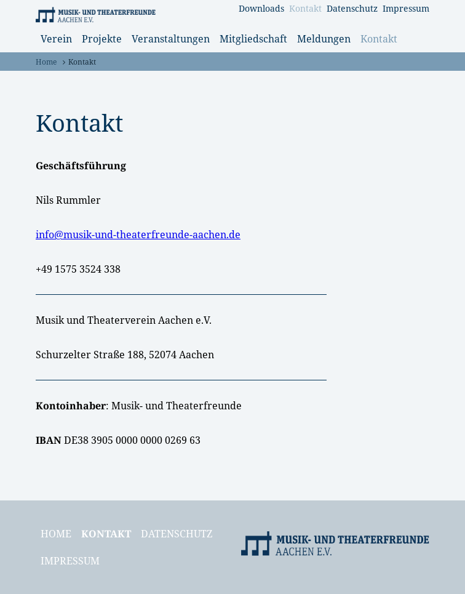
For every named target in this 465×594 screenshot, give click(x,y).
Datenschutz (352, 8)
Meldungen (324, 39)
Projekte (102, 39)
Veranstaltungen (171, 39)
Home (46, 62)
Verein (56, 39)
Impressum (406, 8)
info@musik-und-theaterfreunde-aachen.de (138, 234)
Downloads (261, 8)
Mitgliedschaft (253, 39)
